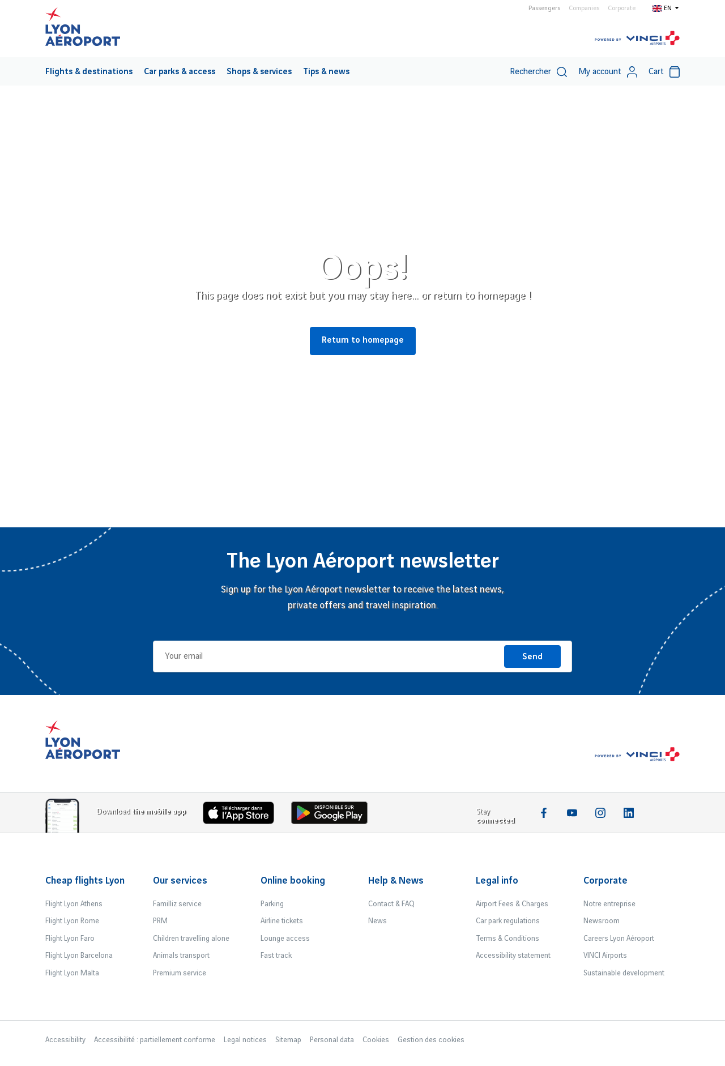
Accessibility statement (513, 956)
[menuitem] (88, 71)
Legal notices (245, 1040)
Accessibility (65, 1040)
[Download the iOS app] (243, 815)
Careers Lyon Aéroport (618, 939)
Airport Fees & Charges (512, 904)
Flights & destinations (89, 71)
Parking (272, 904)
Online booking (293, 881)
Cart (664, 72)
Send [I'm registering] (532, 657)
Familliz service (177, 904)
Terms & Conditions (507, 939)
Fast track (276, 956)
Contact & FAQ (391, 904)
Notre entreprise (609, 904)
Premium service (179, 973)
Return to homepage (363, 340)
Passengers (544, 8)
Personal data (332, 1040)
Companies (584, 8)
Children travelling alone (191, 939)
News (377, 921)
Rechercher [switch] (538, 72)
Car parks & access (179, 71)
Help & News (396, 881)
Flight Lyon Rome (72, 921)
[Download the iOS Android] (333, 815)
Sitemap (288, 1040)
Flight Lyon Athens (74, 904)
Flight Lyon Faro (70, 939)
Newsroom (601, 921)
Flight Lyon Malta (72, 973)
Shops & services (259, 71)
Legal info (497, 881)
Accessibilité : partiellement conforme (154, 1040)
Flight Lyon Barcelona (79, 956)
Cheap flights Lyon (85, 881)
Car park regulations (508, 921)
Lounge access (285, 939)
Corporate (622, 8)
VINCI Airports (605, 956)
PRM (160, 921)
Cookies (375, 1040)
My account (607, 72)
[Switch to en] (666, 8)
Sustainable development (623, 973)
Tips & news (326, 71)
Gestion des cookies (431, 1040)
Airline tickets (282, 921)
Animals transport (181, 956)
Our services (180, 881)
